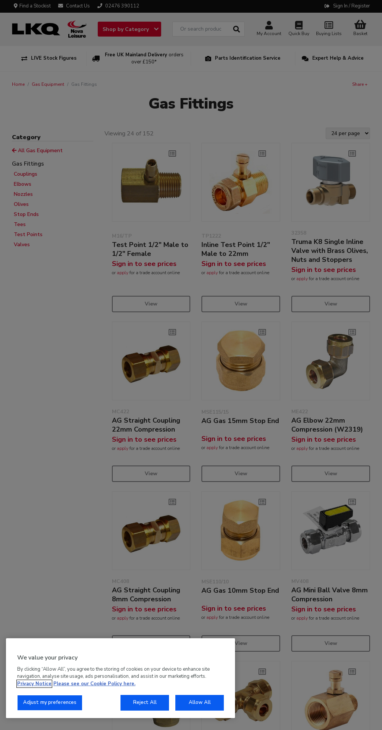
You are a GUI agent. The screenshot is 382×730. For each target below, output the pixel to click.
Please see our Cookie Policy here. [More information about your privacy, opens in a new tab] (94, 683)
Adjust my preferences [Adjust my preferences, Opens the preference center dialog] (50, 702)
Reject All (145, 702)
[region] (120, 678)
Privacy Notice (34, 683)
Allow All (200, 702)
